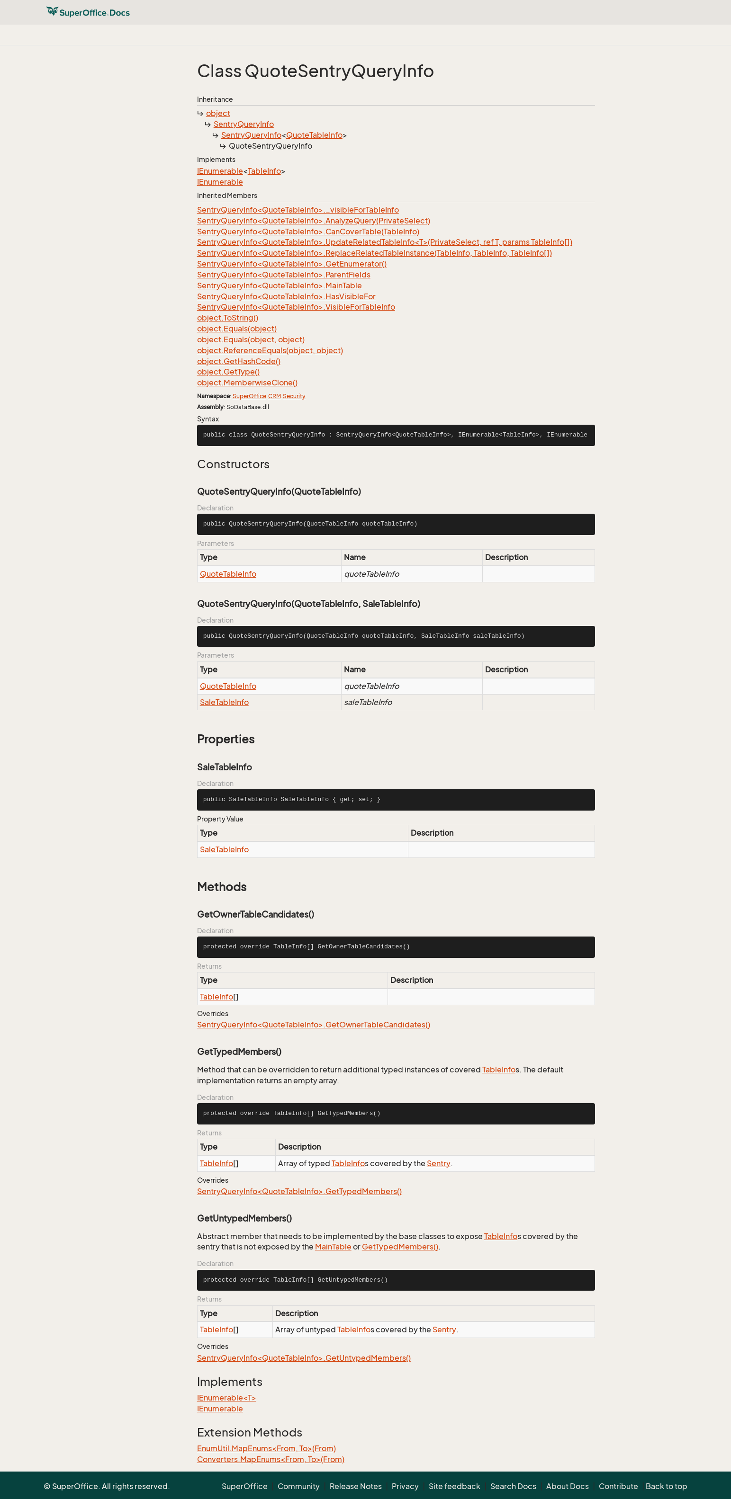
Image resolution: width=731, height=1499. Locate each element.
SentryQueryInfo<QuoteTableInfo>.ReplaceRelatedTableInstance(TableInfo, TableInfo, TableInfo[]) (374, 253)
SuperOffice (249, 396)
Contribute (618, 1486)
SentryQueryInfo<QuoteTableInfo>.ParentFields (283, 274)
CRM (274, 396)
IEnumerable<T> (226, 1397)
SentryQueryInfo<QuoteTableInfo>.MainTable (279, 285)
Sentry (439, 1163)
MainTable (333, 1246)
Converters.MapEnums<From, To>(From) (270, 1459)
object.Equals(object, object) (251, 339)
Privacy (405, 1486)
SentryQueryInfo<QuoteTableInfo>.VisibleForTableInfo (296, 307)
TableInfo (264, 171)
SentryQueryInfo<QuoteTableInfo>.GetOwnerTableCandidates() (313, 1024)
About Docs (567, 1486)
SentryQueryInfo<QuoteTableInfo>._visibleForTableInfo (298, 209)
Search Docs (513, 1486)
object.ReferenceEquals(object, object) (270, 350)
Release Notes (356, 1486)
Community (299, 1486)
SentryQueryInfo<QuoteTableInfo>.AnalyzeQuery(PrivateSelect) (313, 220)
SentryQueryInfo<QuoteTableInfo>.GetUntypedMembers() (304, 1358)
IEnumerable (220, 171)
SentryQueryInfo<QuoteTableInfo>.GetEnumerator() (292, 263)
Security (294, 396)
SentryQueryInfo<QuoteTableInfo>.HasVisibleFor (286, 296)
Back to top (666, 1486)
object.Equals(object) (237, 328)
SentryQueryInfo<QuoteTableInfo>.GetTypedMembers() (299, 1191)
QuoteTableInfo (314, 135)
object (218, 113)
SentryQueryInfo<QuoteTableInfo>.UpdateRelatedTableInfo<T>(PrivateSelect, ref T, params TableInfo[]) (384, 242)
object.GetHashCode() (238, 361)
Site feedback (454, 1486)
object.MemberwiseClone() (247, 382)
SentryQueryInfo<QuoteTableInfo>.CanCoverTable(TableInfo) (308, 231)
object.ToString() (227, 317)
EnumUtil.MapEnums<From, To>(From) (266, 1448)
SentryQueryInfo (244, 124)
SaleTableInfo (224, 702)
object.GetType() (228, 371)
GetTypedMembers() (400, 1246)
